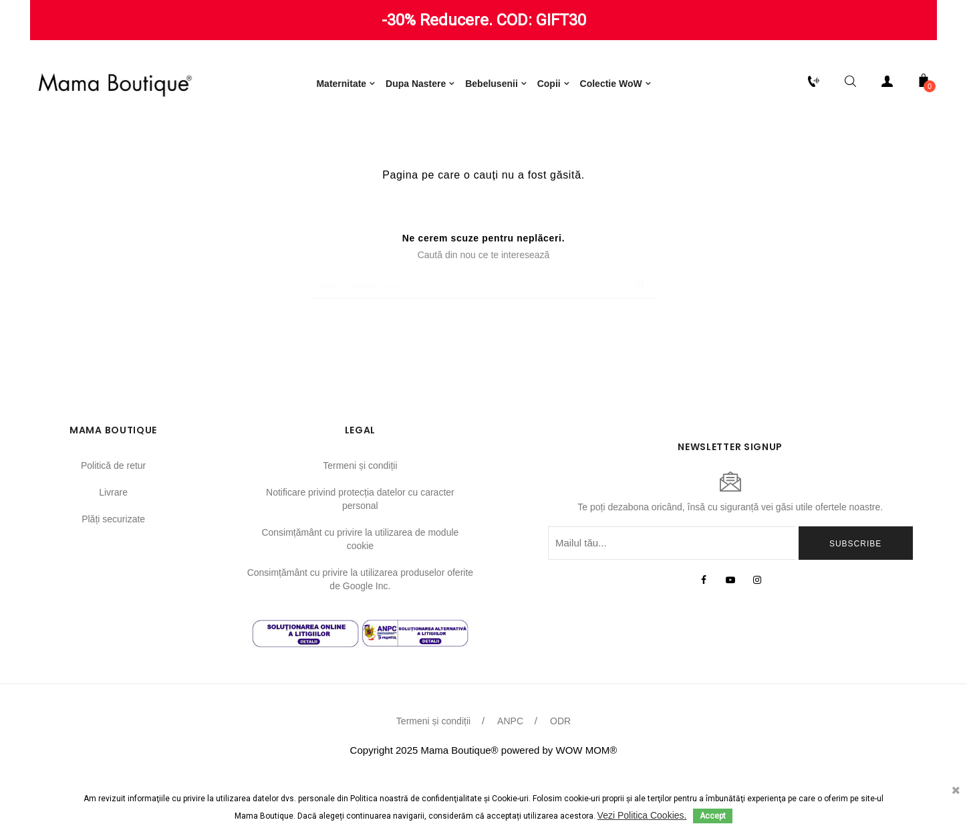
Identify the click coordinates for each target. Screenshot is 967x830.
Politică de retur (113, 517)
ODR (560, 773)
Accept (713, 816)
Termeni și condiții (360, 517)
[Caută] (483, 337)
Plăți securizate (113, 571)
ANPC (510, 773)
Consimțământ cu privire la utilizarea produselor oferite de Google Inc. (360, 631)
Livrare (113, 544)
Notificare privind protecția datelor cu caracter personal (360, 551)
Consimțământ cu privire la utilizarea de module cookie (359, 591)
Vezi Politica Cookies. (642, 815)
